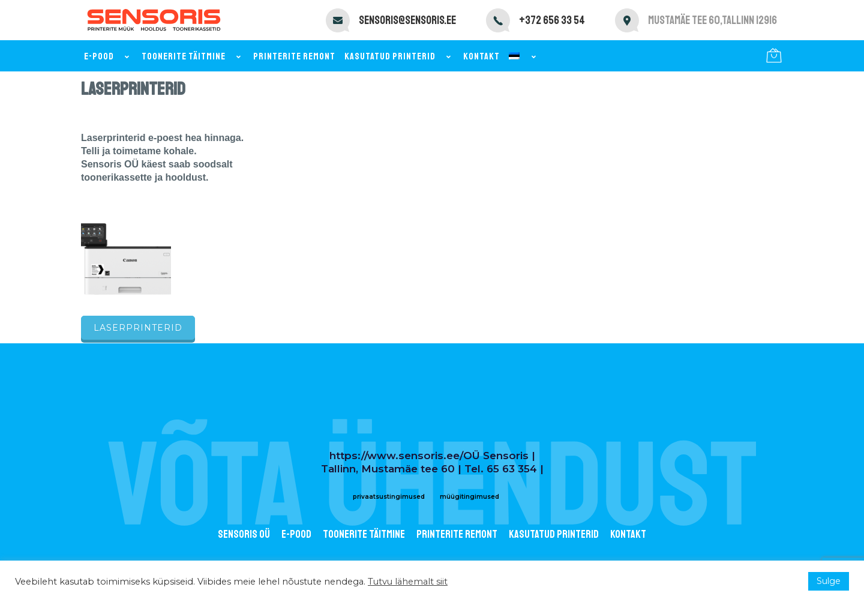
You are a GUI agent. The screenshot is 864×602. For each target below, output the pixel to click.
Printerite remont (294, 56)
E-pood (108, 56)
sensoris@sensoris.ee (407, 20)
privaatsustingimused (389, 497)
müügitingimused (469, 497)
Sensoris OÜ (244, 534)
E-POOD (296, 534)
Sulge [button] (829, 581)
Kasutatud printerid (399, 56)
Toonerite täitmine (193, 56)
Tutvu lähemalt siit (408, 581)
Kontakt (481, 56)
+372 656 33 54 (552, 20)
